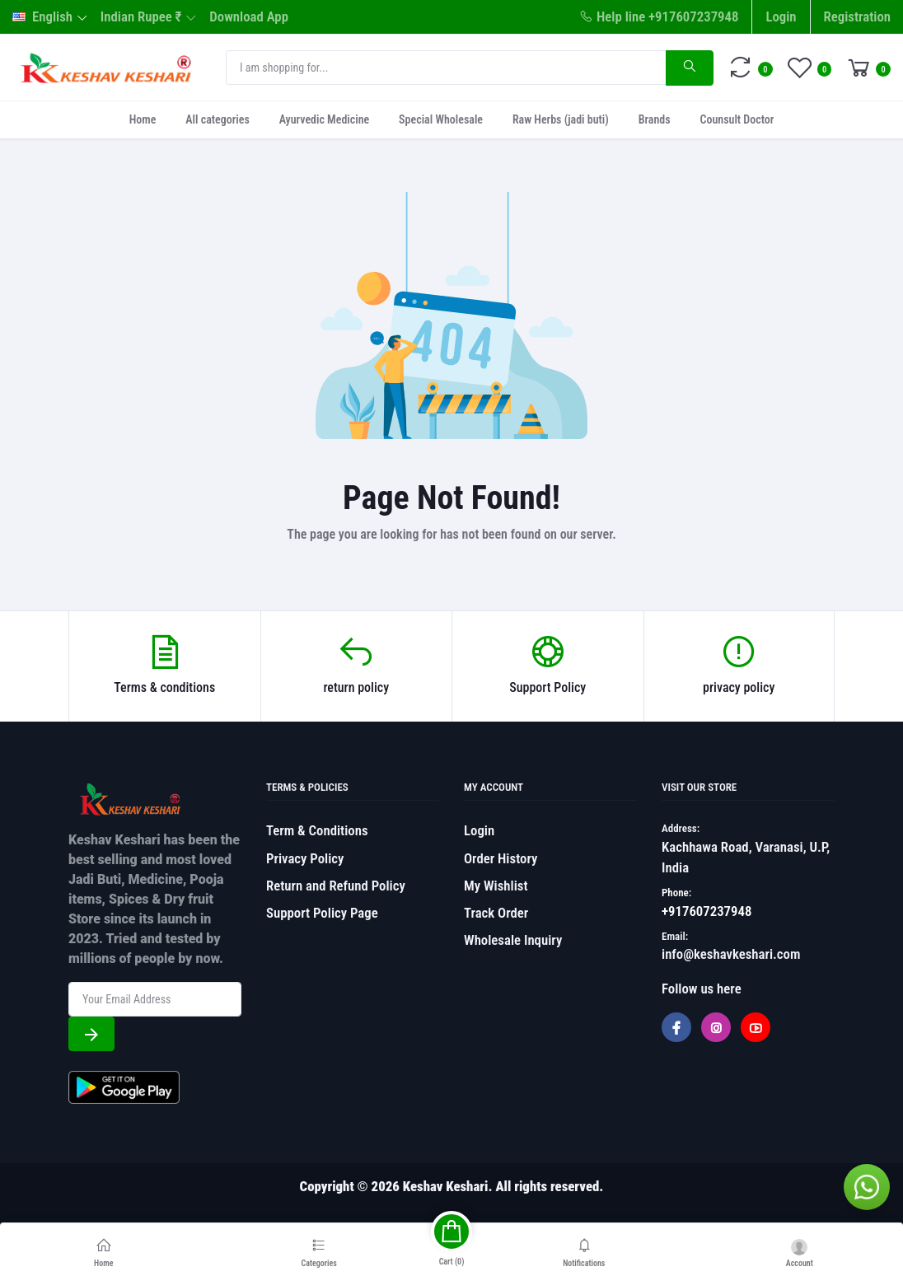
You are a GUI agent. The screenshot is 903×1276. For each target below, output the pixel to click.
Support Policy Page (322, 912)
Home (143, 119)
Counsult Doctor (736, 119)
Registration (857, 16)
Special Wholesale (441, 119)
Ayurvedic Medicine (324, 119)
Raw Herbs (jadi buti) (560, 119)
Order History (500, 858)
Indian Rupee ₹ (141, 16)
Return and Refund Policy (335, 885)
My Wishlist (496, 885)
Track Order (496, 912)
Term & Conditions (317, 830)
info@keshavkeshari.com (731, 954)
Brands (655, 119)
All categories (217, 119)
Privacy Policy (305, 858)
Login (780, 16)
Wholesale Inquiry (513, 940)
